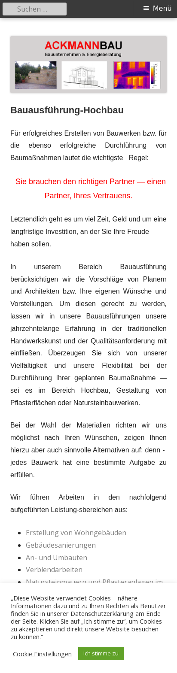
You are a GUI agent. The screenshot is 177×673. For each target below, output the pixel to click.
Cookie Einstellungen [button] (42, 654)
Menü (162, 8)
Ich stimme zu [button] (101, 653)
